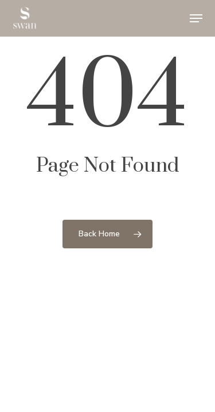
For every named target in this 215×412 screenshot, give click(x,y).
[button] (196, 18)
